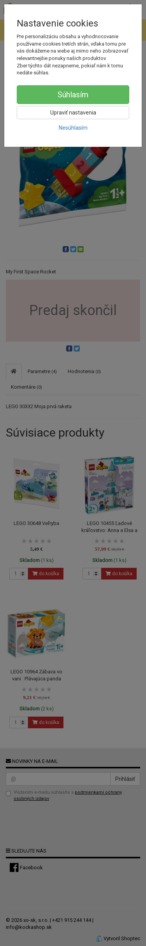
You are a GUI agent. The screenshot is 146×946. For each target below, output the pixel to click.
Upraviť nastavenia (73, 112)
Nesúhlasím (73, 128)
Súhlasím (73, 94)
